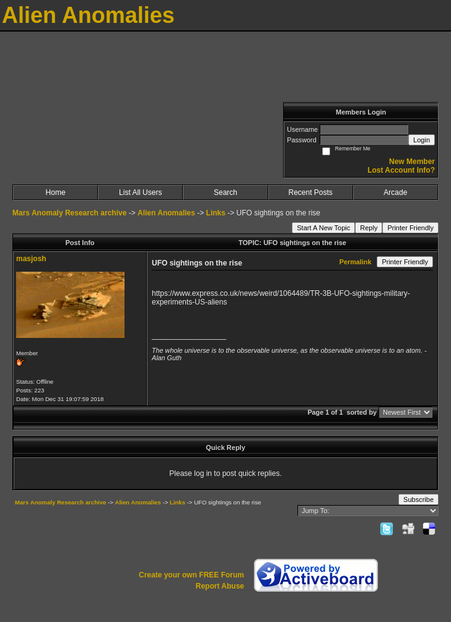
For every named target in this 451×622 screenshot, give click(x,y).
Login (421, 140)
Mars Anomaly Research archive (69, 213)
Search (225, 192)
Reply (368, 227)
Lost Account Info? (401, 170)
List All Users (140, 192)
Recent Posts (310, 192)
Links (216, 213)
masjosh (31, 258)
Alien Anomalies (166, 213)
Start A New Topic (323, 227)
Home (56, 192)
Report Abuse (220, 586)
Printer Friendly (410, 227)
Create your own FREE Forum (191, 575)
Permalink (355, 262)
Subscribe (418, 499)
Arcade (395, 192)
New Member (412, 161)
